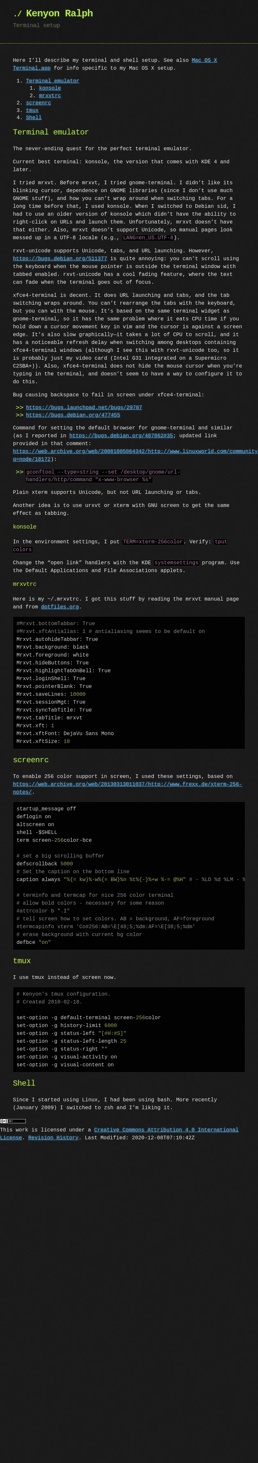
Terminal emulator (52, 81)
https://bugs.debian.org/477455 (73, 415)
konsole (50, 88)
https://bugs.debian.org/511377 (60, 258)
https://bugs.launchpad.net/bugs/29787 (84, 407)
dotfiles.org (60, 607)
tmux (32, 110)
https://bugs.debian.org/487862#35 (121, 436)
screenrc (38, 103)
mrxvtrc (50, 95)
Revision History (53, 1138)
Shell (34, 117)
